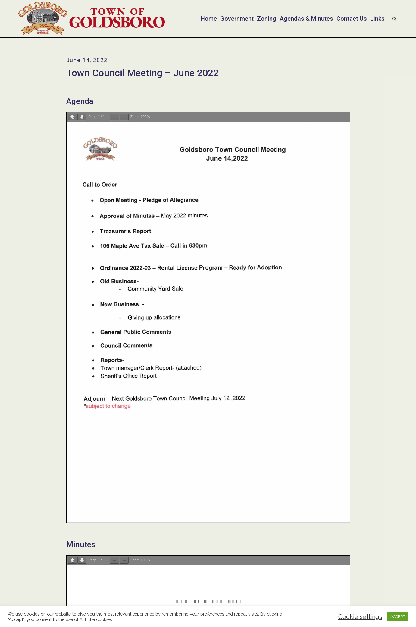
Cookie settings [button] (360, 616)
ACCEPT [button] (397, 616)
